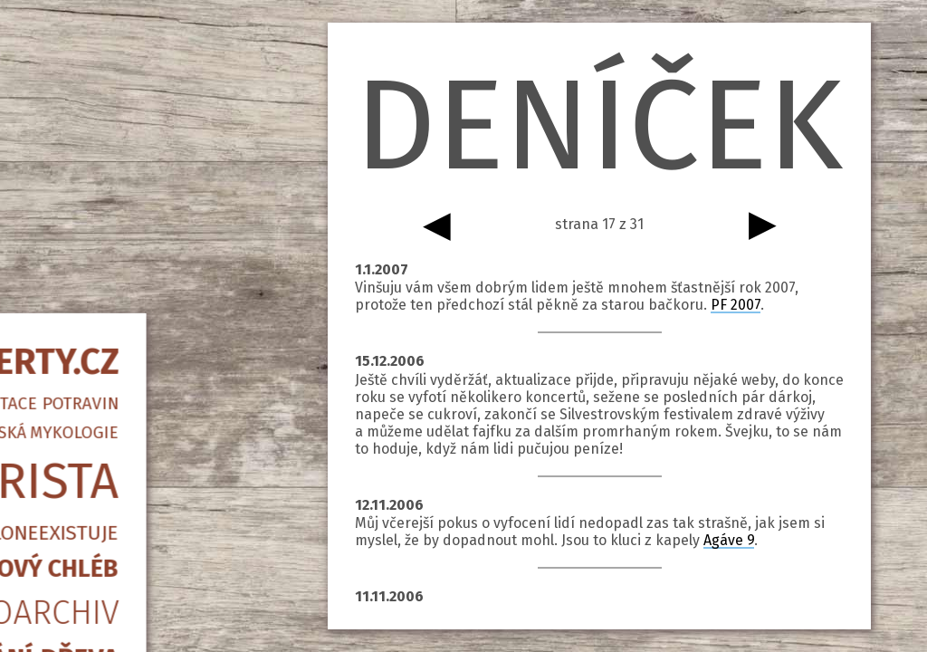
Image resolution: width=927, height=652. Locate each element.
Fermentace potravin (140, 161)
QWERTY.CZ (141, 120)
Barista (140, 240)
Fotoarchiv (140, 370)
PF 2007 (735, 304)
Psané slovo (140, 497)
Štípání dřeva (140, 416)
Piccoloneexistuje (140, 291)
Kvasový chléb (141, 326)
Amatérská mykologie (141, 191)
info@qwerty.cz (141, 539)
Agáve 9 (728, 540)
